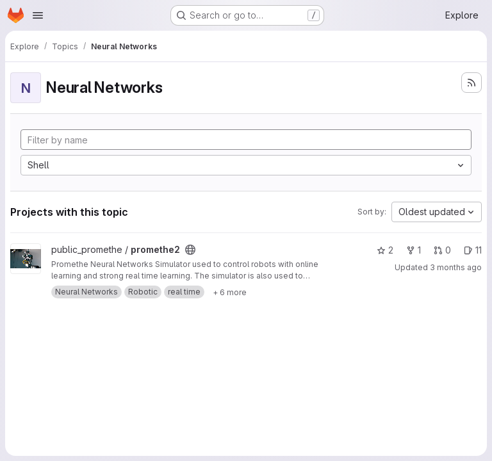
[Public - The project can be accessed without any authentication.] (190, 250)
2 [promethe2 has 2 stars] (385, 250)
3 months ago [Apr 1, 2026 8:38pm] (456, 267)
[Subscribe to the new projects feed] (471, 82)
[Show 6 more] (229, 292)
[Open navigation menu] (38, 15)
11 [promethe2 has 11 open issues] (473, 250)
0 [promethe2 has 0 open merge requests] (442, 250)
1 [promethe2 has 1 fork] (413, 250)
